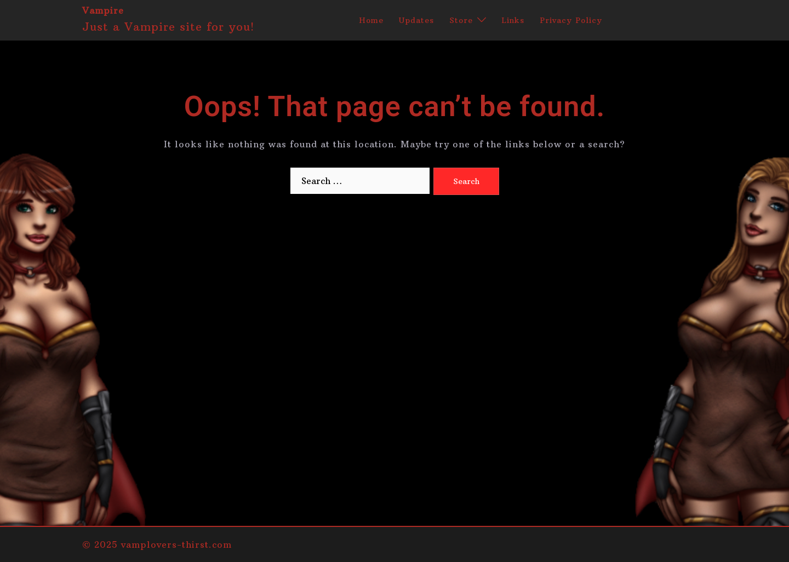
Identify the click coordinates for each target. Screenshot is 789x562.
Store (461, 20)
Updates (416, 20)
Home (371, 20)
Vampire (103, 10)
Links (512, 20)
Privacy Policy (571, 20)
